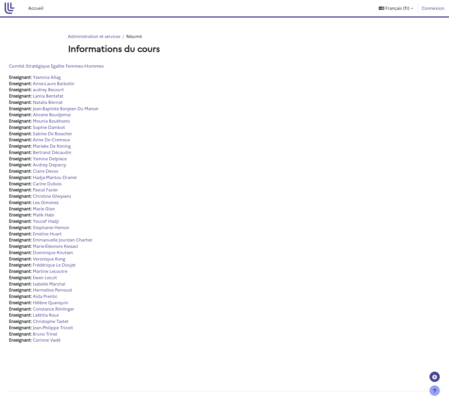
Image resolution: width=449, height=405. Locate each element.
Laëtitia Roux (59, 324)
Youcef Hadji (59, 226)
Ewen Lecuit (58, 285)
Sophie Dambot (62, 129)
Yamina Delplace (63, 162)
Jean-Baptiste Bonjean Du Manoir (80, 110)
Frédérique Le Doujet (68, 272)
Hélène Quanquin (64, 311)
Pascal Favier (59, 194)
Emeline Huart (61, 239)
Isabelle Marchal (63, 291)
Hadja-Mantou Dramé (68, 181)
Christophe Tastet (64, 330)
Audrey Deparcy (63, 168)
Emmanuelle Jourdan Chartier (76, 246)
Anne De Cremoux (65, 142)
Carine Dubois (61, 188)
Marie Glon (57, 213)
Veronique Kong (63, 265)
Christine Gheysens (66, 200)
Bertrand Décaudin (65, 155)
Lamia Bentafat (61, 97)
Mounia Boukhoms (65, 123)
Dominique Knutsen (67, 259)
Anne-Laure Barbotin (67, 84)
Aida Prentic (59, 304)
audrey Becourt (62, 91)
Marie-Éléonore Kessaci (70, 252)
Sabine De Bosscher (66, 136)
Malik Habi (57, 220)
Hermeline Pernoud (66, 298)
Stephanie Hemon (65, 233)
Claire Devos (59, 175)
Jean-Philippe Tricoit (67, 337)
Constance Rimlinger (67, 317)
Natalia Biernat (61, 103)
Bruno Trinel (58, 343)
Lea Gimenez (59, 207)
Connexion (433, 8)
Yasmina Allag (60, 78)
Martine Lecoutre (64, 278)
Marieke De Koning (66, 149)
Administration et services (95, 36)
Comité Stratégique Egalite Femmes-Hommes (69, 66)
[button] (396, 8)
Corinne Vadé (60, 350)
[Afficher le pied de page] (434, 390)
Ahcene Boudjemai (65, 116)
